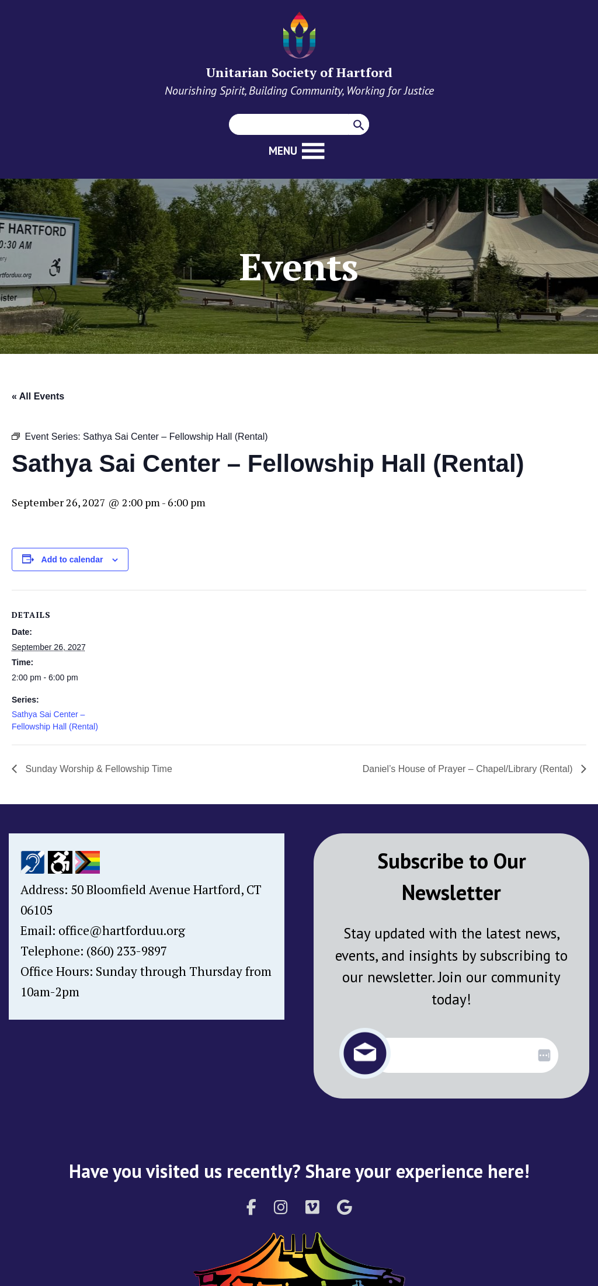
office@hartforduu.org (121, 930)
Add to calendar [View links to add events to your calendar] (72, 559)
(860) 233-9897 (126, 951)
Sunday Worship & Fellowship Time (97, 769)
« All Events (38, 396)
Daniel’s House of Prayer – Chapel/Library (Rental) (469, 769)
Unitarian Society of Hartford (299, 72)
